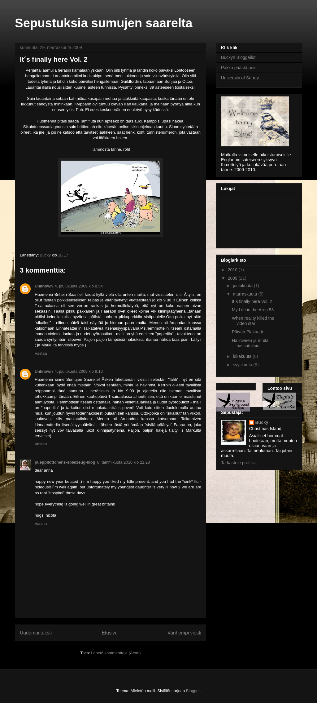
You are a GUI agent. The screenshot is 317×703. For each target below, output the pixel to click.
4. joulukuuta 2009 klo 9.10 (79, 371)
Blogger (193, 690)
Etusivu (110, 632)
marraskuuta (245, 293)
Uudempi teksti (36, 632)
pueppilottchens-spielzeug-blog (65, 462)
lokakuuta (243, 356)
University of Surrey (240, 77)
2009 (233, 278)
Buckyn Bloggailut (238, 57)
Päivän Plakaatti (247, 331)
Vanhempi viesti (184, 632)
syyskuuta (243, 364)
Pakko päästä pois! (239, 67)
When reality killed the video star (253, 321)
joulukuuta (243, 285)
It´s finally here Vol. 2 (252, 301)
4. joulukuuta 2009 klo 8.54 (79, 286)
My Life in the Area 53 (253, 309)
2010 (233, 269)
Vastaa (41, 353)
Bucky (261, 422)
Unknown (44, 286)
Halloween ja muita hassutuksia (250, 343)
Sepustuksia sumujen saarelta (104, 23)
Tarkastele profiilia (238, 462)
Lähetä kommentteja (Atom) (116, 653)
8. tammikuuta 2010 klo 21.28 (123, 462)
